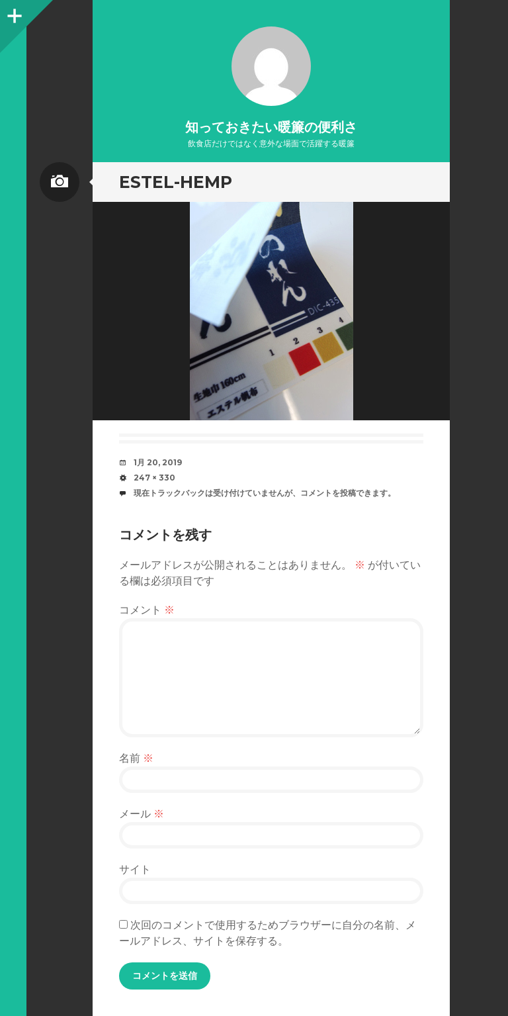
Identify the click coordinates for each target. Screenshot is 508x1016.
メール (141, 814)
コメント (147, 610)
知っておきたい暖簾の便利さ (271, 127)
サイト (135, 869)
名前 (136, 758)
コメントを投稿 (328, 493)
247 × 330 (154, 478)
